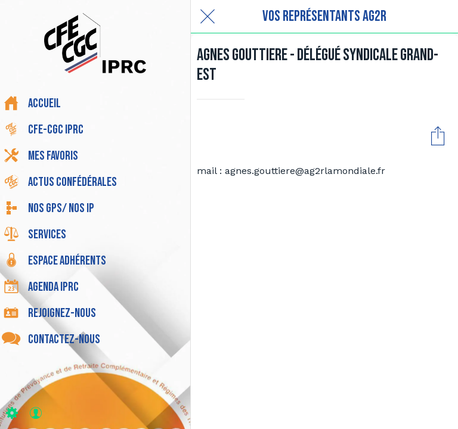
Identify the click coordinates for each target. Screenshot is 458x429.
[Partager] (437, 135)
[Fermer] (207, 17)
